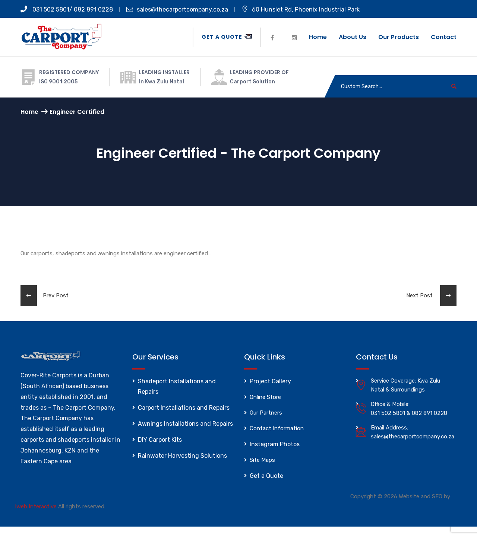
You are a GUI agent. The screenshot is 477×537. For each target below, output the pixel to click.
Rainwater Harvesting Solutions (182, 455)
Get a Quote (227, 37)
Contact (444, 37)
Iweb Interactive (36, 506)
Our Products (398, 37)
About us (352, 37)
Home (318, 37)
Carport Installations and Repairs (184, 407)
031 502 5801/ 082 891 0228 (66, 9)
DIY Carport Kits (160, 439)
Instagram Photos (275, 444)
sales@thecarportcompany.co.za (177, 9)
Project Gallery (270, 381)
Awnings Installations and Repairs (185, 423)
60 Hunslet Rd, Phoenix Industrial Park (300, 9)
